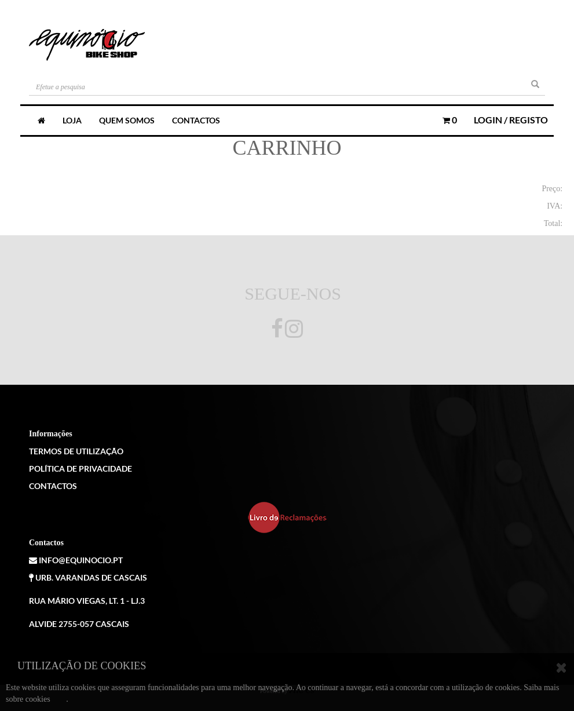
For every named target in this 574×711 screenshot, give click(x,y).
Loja (72, 120)
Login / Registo (511, 119)
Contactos (196, 120)
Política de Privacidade (80, 468)
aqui (59, 699)
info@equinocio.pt (76, 560)
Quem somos (127, 120)
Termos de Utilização (76, 451)
